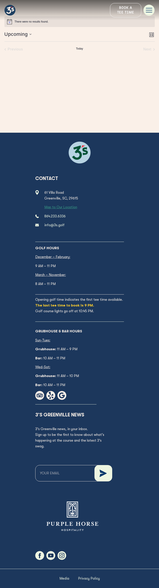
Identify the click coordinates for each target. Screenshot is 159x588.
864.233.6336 (55, 216)
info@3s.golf (54, 225)
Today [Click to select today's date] (79, 48)
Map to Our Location (60, 207)
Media (64, 578)
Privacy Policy (89, 578)
